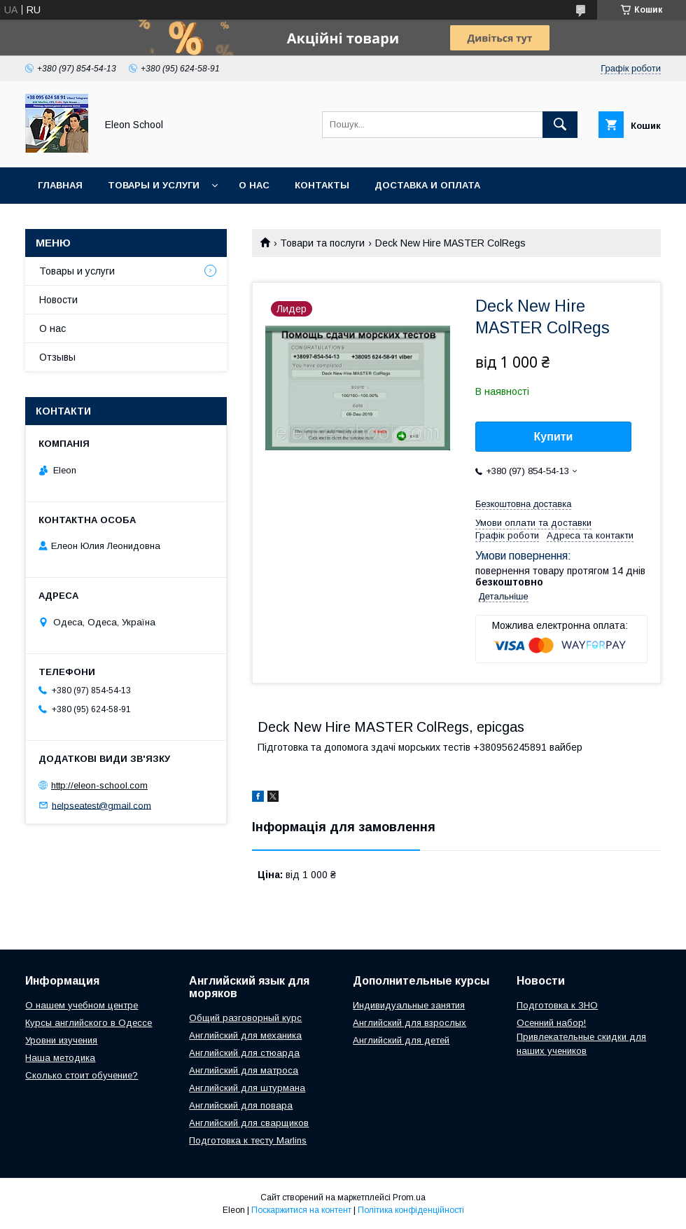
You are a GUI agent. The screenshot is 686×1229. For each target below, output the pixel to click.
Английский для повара (241, 1105)
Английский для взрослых (409, 1023)
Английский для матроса (243, 1070)
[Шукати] (560, 124)
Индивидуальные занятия (409, 1005)
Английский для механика (245, 1035)
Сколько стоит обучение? (81, 1075)
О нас (254, 185)
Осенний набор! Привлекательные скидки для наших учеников (581, 1037)
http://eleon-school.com (99, 785)
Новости (58, 299)
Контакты (322, 185)
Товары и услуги (154, 185)
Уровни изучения (61, 1040)
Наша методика (60, 1058)
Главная (60, 185)
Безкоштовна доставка (523, 504)
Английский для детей (401, 1040)
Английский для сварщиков (249, 1123)
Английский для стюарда (244, 1053)
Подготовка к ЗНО (557, 1005)
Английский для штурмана (247, 1088)
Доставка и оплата (427, 185)
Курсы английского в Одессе (88, 1023)
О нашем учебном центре (81, 1005)
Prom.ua (409, 1197)
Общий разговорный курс (245, 1018)
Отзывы (57, 357)
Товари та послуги (322, 243)
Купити (553, 437)
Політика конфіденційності (411, 1210)
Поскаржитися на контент (301, 1210)
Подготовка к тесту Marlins (248, 1140)
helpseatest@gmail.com (101, 805)
